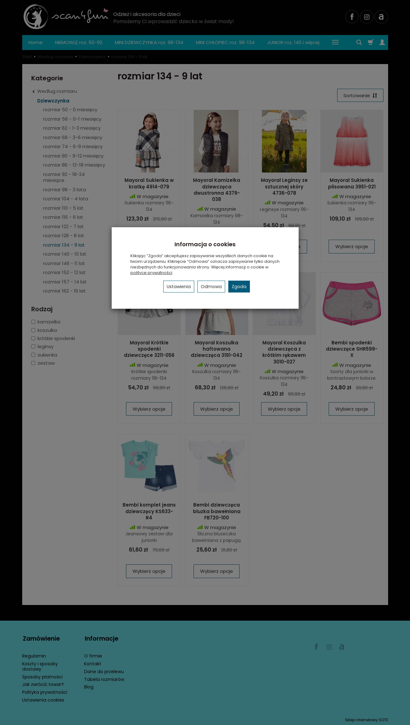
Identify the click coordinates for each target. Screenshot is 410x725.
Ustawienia (179, 286)
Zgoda (239, 286)
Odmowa (211, 286)
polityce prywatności (151, 272)
